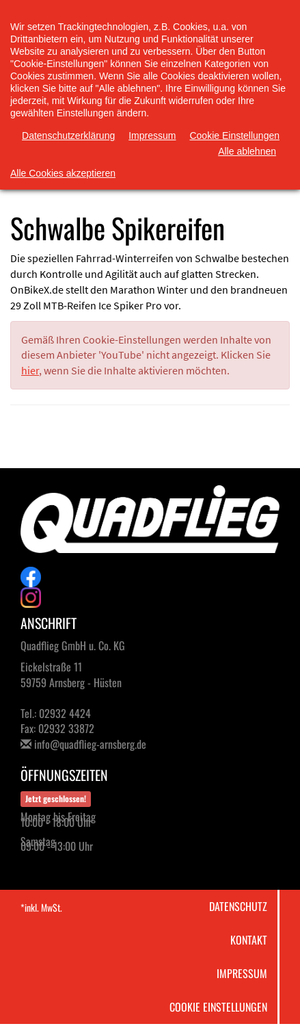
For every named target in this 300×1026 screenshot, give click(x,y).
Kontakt (248, 940)
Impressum (242, 973)
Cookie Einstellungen (218, 1007)
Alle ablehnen (247, 151)
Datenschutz (238, 906)
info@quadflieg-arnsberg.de (90, 744)
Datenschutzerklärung (68, 135)
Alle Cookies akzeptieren (62, 173)
